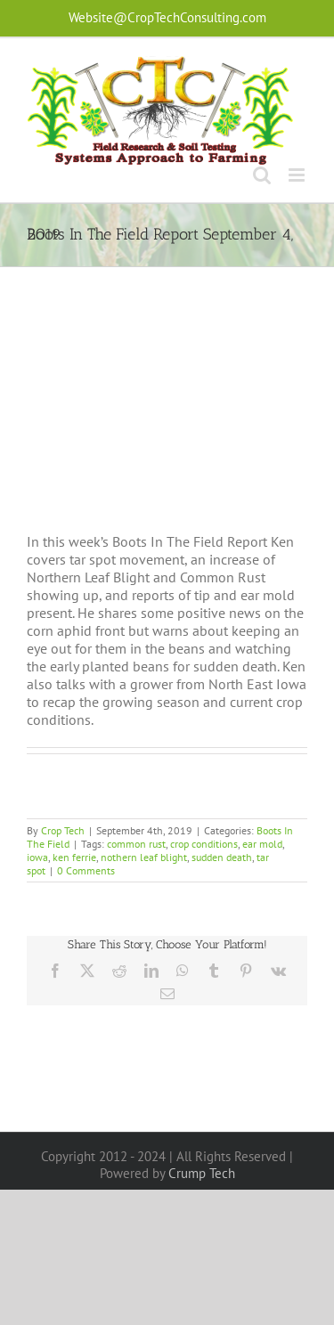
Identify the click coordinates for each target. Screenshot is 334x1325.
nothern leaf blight (144, 857)
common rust (136, 843)
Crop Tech (63, 830)
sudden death (221, 857)
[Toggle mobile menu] (298, 175)
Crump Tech (201, 1173)
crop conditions (204, 843)
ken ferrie (74, 857)
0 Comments (86, 870)
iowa (37, 857)
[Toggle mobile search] (262, 175)
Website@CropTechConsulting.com (167, 17)
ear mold (262, 843)
